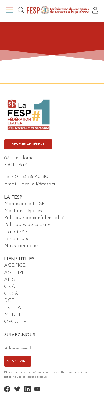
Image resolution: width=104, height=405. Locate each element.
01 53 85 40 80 (32, 176)
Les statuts (16, 238)
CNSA (11, 293)
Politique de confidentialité (34, 217)
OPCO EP (15, 321)
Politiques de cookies (27, 224)
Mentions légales (23, 210)
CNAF (11, 286)
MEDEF (13, 314)
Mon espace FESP (24, 203)
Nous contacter (21, 245)
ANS (9, 279)
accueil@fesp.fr (39, 184)
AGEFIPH (15, 272)
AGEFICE (15, 265)
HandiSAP (16, 231)
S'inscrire (17, 361)
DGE (9, 300)
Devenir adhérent (28, 144)
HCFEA (12, 307)
